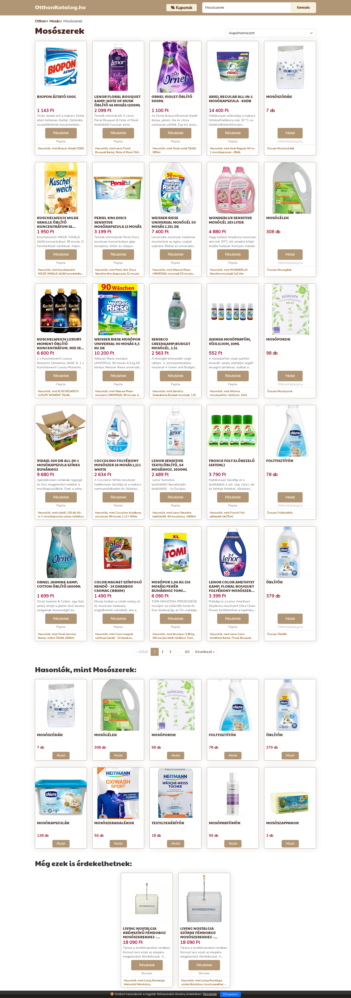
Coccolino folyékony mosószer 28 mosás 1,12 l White (117, 465)
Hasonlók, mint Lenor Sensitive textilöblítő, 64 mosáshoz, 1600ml (174, 514)
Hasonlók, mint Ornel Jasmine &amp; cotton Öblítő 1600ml (57, 636)
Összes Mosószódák (280, 148)
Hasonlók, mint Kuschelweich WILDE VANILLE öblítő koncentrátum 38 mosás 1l (61, 273)
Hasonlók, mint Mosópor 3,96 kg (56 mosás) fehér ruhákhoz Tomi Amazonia (173, 638)
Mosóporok (278, 339)
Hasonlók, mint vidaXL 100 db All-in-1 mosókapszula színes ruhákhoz (61, 514)
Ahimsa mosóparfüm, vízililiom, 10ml (230, 341)
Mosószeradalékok (114, 822)
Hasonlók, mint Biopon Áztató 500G (61, 148)
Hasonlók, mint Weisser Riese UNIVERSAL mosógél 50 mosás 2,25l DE (172, 273)
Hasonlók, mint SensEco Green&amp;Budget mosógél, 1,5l (174, 393)
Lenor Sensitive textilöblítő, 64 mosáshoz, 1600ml (170, 465)
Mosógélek (277, 217)
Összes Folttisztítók (280, 513)
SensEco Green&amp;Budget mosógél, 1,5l (171, 343)
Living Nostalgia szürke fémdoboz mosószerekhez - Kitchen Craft (198, 935)
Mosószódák (279, 96)
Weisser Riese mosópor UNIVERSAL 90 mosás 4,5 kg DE (117, 343)
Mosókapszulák (53, 822)
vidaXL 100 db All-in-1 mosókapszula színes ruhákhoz (58, 465)
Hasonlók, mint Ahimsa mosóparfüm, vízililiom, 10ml (228, 393)
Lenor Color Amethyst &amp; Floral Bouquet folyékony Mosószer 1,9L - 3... (231, 588)
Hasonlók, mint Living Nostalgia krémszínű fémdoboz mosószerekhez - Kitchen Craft (144, 984)
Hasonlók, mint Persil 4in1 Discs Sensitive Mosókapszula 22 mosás (117, 271)
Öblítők (274, 582)
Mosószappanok (282, 822)
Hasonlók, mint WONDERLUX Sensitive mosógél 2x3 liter (229, 271)
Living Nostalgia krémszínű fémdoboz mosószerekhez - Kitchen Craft (144, 935)
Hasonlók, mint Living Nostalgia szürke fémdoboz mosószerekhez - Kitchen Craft (203, 984)
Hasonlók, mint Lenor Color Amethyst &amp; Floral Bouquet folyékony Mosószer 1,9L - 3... (230, 638)
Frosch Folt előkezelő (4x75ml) (232, 462)
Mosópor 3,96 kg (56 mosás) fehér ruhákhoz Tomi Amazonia (171, 588)
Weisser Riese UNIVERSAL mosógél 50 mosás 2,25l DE (174, 222)
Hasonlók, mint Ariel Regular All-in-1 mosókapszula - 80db (232, 150)
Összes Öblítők (277, 634)
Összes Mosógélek (279, 270)
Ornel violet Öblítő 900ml (172, 98)
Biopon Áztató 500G (56, 96)
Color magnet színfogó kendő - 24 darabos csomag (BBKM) (118, 586)
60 (187, 651)
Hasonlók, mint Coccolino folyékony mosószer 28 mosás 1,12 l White (118, 514)
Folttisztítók (279, 460)
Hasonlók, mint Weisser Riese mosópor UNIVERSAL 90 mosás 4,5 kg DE (118, 395)
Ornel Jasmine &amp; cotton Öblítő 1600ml (59, 584)
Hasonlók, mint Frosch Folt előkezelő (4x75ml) (227, 514)
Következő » (204, 651)
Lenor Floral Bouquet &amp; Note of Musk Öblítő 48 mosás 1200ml (117, 101)
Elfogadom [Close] (230, 994)
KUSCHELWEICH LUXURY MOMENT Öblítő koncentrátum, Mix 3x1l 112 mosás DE (60, 346)
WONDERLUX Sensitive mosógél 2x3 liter (230, 220)
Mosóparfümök (224, 822)
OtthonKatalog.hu (60, 7)
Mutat (290, 133)
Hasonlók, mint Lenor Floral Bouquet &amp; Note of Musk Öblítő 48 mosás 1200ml (118, 152)
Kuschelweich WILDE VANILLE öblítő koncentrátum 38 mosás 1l (58, 224)
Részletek (61, 133)
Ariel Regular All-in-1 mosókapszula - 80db (231, 98)
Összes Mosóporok (279, 391)
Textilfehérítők (168, 822)
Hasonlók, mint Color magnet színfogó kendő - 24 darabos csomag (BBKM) (114, 638)
